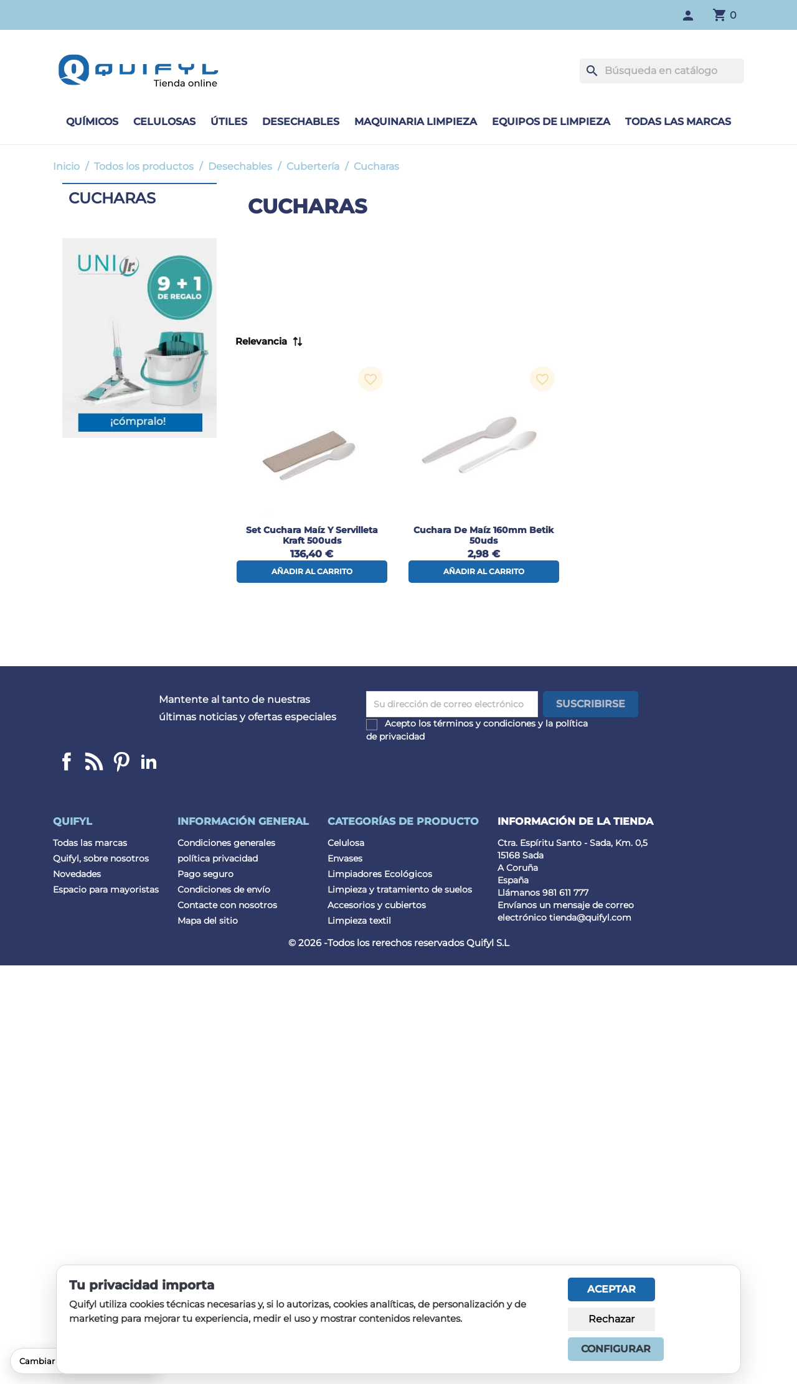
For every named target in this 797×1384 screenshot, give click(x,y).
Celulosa (346, 842)
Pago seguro (205, 874)
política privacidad (217, 858)
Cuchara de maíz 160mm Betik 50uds (483, 535)
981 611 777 (565, 892)
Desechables (300, 122)
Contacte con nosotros (227, 905)
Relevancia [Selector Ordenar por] (261, 341)
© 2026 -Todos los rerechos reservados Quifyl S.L (398, 943)
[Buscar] (662, 70)
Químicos (92, 122)
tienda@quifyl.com (590, 917)
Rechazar (611, 1319)
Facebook (66, 761)
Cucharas (112, 198)
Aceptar (611, 1289)
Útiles (228, 122)
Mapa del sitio (207, 920)
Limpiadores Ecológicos (380, 874)
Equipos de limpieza (551, 122)
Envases (345, 858)
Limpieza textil (359, 920)
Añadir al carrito (311, 571)
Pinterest (121, 761)
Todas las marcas (678, 122)
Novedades (77, 874)
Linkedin (94, 761)
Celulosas (164, 122)
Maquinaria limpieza (415, 122)
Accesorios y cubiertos (377, 905)
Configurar (616, 1349)
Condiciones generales (226, 842)
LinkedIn (148, 761)
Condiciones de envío (223, 889)
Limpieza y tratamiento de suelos (400, 889)
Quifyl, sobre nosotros (101, 858)
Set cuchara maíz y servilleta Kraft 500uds (312, 535)
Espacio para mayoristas (106, 889)
